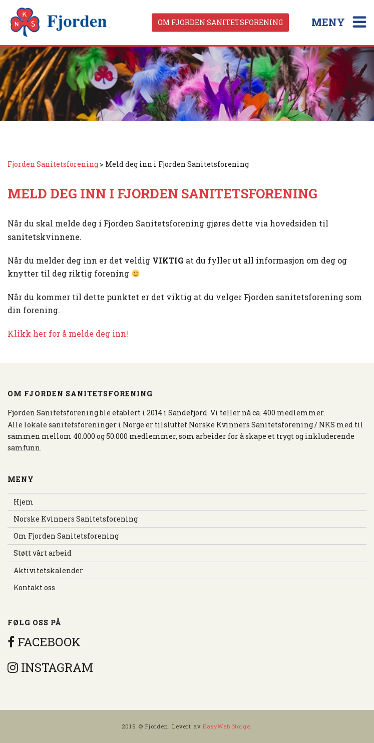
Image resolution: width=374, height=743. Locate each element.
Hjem (24, 502)
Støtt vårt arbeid (43, 553)
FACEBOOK (44, 642)
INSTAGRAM (50, 667)
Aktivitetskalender (48, 570)
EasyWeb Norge (226, 726)
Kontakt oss (34, 587)
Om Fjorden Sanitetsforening (220, 22)
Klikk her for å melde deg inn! (68, 333)
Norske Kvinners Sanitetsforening (76, 519)
